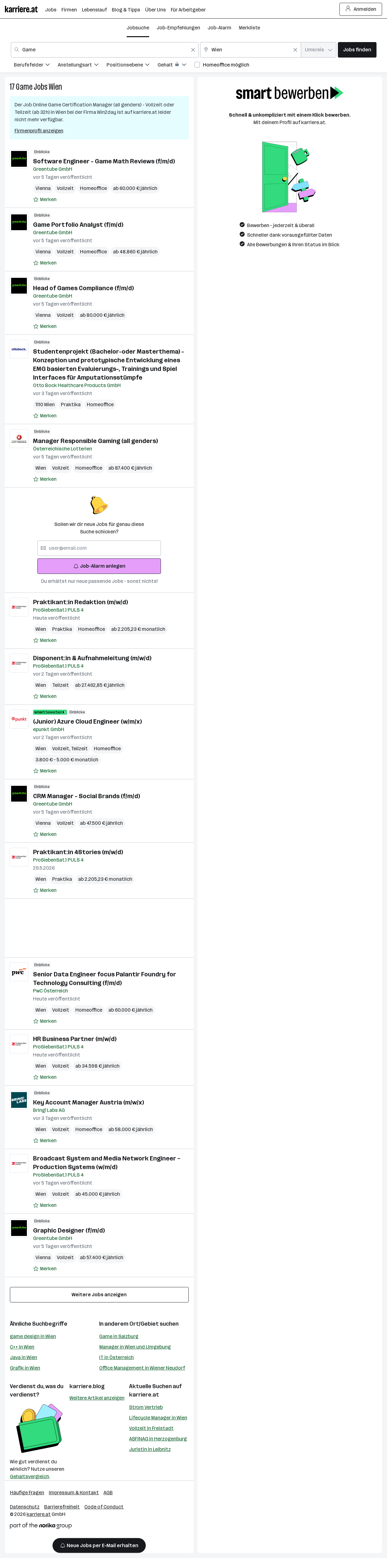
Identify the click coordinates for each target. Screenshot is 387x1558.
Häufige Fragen (27, 1493)
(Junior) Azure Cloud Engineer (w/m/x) (87, 721)
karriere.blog (87, 1386)
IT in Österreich (116, 1357)
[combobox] (105, 50)
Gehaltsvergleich (29, 1476)
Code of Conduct (104, 1507)
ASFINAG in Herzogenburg (158, 1439)
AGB (108, 1493)
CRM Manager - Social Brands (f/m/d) (86, 796)
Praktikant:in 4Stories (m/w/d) (78, 852)
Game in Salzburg (118, 1336)
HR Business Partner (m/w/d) (74, 1039)
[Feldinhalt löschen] (193, 50)
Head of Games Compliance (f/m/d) (83, 288)
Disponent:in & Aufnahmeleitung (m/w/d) (92, 658)
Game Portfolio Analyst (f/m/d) (78, 224)
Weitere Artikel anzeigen (96, 1398)
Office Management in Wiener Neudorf (142, 1368)
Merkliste (249, 28)
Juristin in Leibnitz (150, 1449)
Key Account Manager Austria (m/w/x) (88, 1102)
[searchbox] (99, 548)
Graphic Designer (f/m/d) (69, 1230)
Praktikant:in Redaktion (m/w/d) (80, 602)
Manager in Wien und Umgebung (135, 1347)
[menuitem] (36, 66)
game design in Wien (33, 1336)
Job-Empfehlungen (178, 28)
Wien (55, 87)
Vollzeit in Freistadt (151, 1428)
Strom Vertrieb (146, 1407)
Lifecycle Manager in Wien (158, 1418)
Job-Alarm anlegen (99, 566)
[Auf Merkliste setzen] (45, 199)
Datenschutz (25, 1507)
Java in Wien (23, 1357)
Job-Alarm (219, 28)
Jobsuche (138, 28)
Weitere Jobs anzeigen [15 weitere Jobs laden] (99, 1295)
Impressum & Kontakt (74, 1493)
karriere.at (144, 1394)
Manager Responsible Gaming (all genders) (95, 441)
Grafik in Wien (25, 1368)
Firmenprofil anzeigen (39, 131)
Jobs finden (357, 50)
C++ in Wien (22, 1347)
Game (24, 87)
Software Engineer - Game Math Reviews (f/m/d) (104, 161)
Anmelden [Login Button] (361, 9)
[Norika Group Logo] (41, 1527)
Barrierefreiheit (62, 1507)
